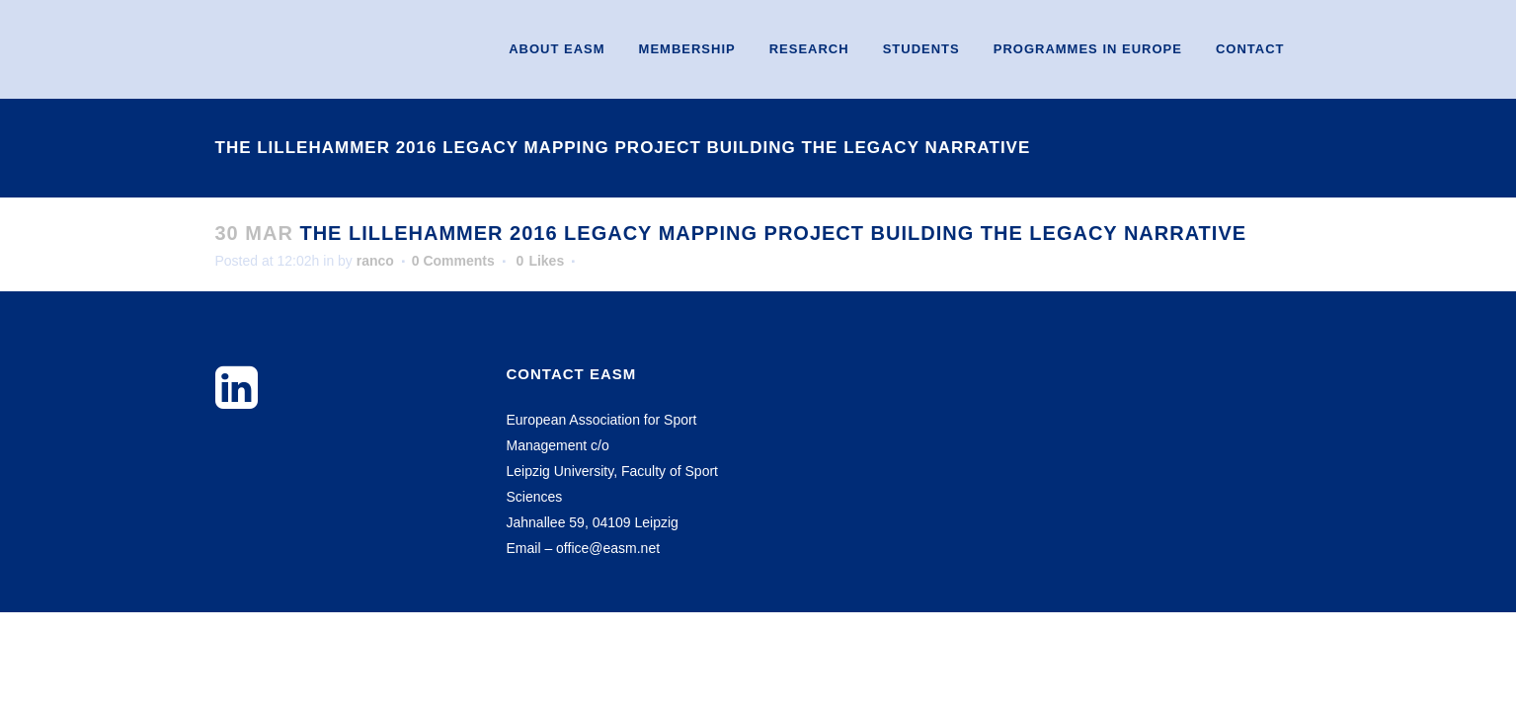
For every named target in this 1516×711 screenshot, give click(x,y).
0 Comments (453, 261)
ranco (375, 261)
